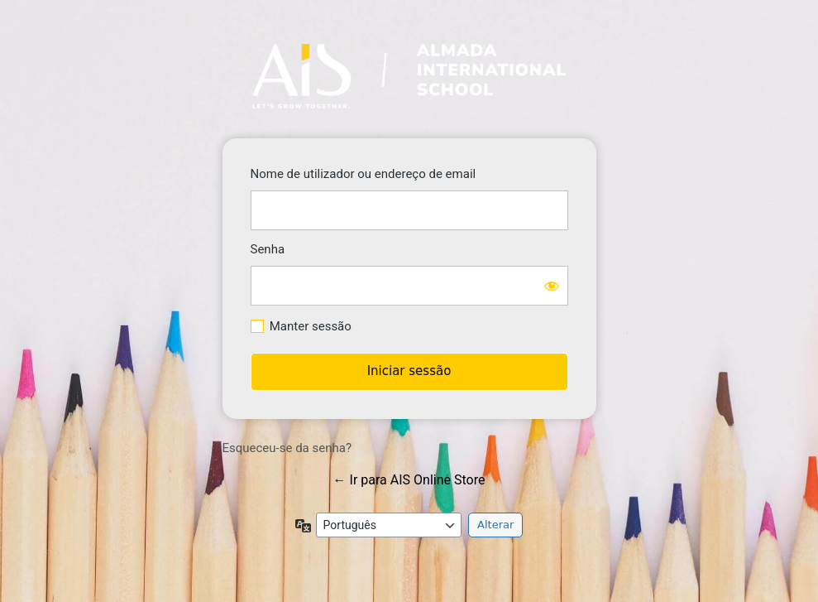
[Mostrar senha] (551, 286)
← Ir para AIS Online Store (409, 480)
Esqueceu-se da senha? (287, 448)
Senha (268, 249)
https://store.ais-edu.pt (409, 75)
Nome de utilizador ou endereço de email (363, 173)
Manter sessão (311, 326)
